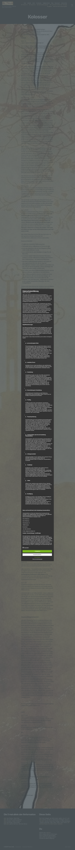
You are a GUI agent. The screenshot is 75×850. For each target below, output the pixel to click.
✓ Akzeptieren (37, 551)
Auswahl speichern (37, 554)
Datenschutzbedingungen (37, 559)
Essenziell (26, 547)
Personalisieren (37, 557)
